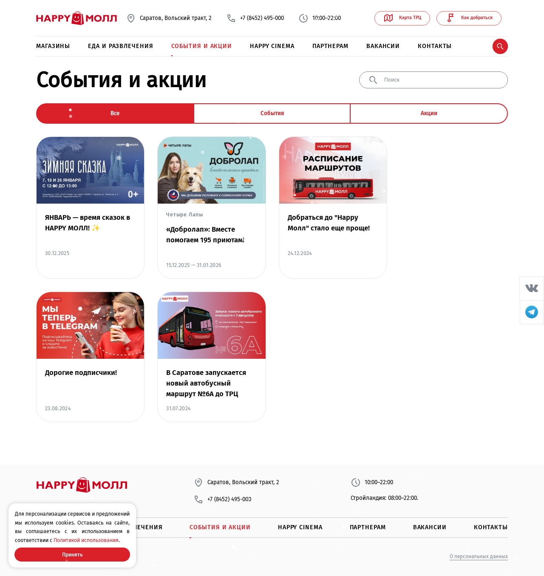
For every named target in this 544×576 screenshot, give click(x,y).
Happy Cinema (272, 46)
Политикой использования (86, 540)
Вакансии (383, 46)
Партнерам (330, 46)
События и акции (201, 46)
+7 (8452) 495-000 (255, 18)
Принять (72, 554)
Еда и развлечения (120, 46)
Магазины (53, 46)
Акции (429, 113)
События (272, 113)
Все (114, 113)
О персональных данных (479, 556)
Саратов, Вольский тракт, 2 (169, 18)
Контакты (435, 46)
